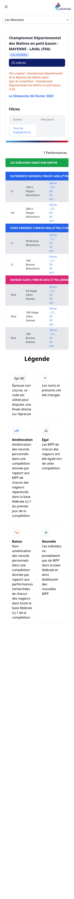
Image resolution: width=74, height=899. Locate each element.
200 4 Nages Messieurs (33, 212)
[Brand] (63, 7)
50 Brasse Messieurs (33, 243)
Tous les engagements (22, 130)
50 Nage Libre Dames (31, 295)
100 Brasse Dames (30, 338)
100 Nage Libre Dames (32, 316)
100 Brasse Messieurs (33, 264)
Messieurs (47, 119)
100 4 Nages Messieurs (33, 191)
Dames (17, 119)
